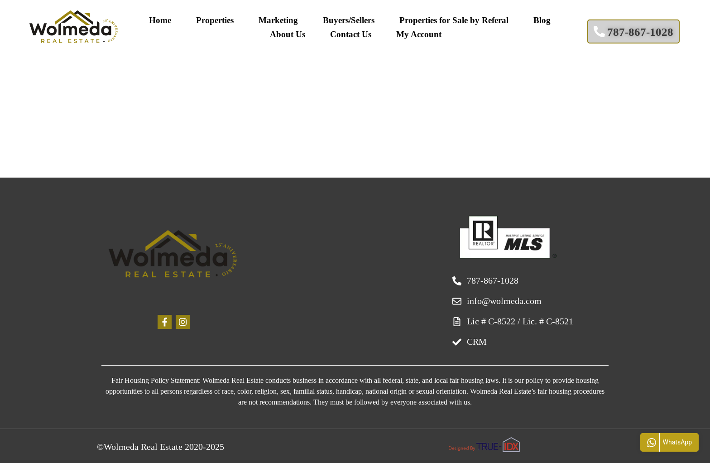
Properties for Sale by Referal (454, 20)
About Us (287, 34)
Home (160, 20)
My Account (418, 34)
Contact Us (350, 34)
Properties (215, 20)
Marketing (278, 20)
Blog (542, 20)
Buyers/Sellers (348, 20)
